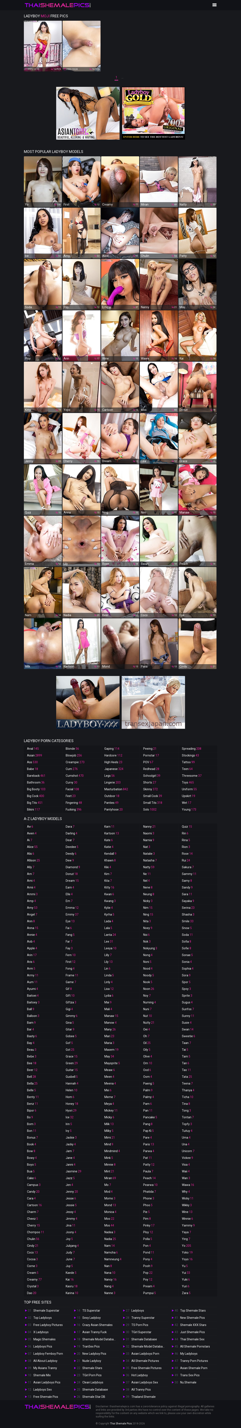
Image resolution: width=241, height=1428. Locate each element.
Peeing (150, 748)
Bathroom (36, 782)
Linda (109, 975)
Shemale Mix (42, 1375)
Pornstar (151, 755)
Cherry (33, 1225)
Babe (32, 769)
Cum (72, 769)
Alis (30, 853)
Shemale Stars (92, 1368)
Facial (72, 789)
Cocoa (32, 1259)
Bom (31, 1124)
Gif (69, 989)
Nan (108, 1266)
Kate (108, 840)
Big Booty (36, 789)
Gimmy (72, 1016)
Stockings (190, 755)
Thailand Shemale (143, 1396)
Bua (31, 1171)
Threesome (192, 775)
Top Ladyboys (42, 1317)
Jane (70, 1158)
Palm (147, 1090)
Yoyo (187, 1259)
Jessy (71, 1212)
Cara (31, 1198)
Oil (147, 1043)
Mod (108, 1191)
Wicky (187, 1198)
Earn (70, 887)
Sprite (187, 995)
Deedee (72, 847)
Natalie (149, 853)
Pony (147, 1259)
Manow (110, 1022)
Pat (147, 1158)
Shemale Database (95, 1389)
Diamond (73, 867)
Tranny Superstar (143, 1317)
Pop (147, 1272)
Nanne (109, 1293)
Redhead (151, 769)
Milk (109, 1124)
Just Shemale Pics (192, 1332)
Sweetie (188, 1036)
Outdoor (111, 796)
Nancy (110, 1279)
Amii (31, 887)
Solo (150, 809)
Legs (109, 775)
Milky (108, 1130)
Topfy (187, 1124)
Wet (186, 802)
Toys (188, 782)
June (70, 1259)
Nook (147, 982)
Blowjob (74, 755)
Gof (69, 1043)
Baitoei (33, 995)
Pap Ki (148, 1130)
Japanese (113, 769)
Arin (32, 955)
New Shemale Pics (192, 1317)
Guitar (72, 1070)
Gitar (70, 1029)
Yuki (186, 1279)
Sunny (188, 1016)
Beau (31, 1049)
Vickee (187, 1158)
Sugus (187, 1002)
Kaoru (72, 1286)
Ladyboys (137, 1310)
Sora (186, 975)
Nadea (109, 1232)
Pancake (150, 1117)
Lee (108, 941)
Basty (32, 1036)
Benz (32, 1103)
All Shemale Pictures (145, 1361)
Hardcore (113, 755)
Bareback (36, 775)
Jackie (71, 1137)
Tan (185, 1063)
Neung (148, 894)
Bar (30, 1029)
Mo (107, 1185)
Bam (31, 1022)
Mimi (109, 1137)
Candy (33, 1191)
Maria (109, 1043)
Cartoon (34, 1205)
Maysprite (112, 1063)
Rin (185, 833)
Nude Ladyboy (91, 1361)
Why (186, 1191)
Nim (147, 907)
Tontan (188, 1117)
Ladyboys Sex (42, 1389)
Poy (147, 1279)
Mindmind (112, 1151)
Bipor (31, 1110)
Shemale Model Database (99, 1339)
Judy (70, 1252)
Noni (147, 961)
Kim (108, 874)
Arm (31, 968)
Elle (69, 894)
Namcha (111, 1252)
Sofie (186, 948)
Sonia (187, 961)
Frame (72, 975)
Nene (147, 887)
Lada (108, 921)
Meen (109, 1076)
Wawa (188, 1185)
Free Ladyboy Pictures (48, 1325)
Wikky (187, 1205)
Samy (187, 880)
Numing (149, 1002)
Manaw (111, 1016)
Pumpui (149, 1293)
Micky (109, 1117)
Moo (109, 1218)
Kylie (108, 907)
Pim (147, 1218)
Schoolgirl (151, 775)
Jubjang (72, 1245)
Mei (108, 1090)
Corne (32, 1266)
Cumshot (75, 775)
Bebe (31, 1056)
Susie (187, 1022)
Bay (30, 1043)
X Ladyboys (41, 1332)
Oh (146, 1036)
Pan (147, 1110)
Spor (186, 982)
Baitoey (33, 1002)
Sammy (189, 874)
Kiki (107, 867)
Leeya (110, 948)
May (109, 1056)
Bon (31, 1130)
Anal (33, 748)
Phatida (149, 1191)
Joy (69, 1239)
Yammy (188, 1225)
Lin (107, 968)
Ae (30, 826)
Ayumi (32, 989)
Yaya (186, 1232)
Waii (186, 1171)
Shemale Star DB (93, 1396)
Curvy (71, 782)
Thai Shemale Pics (121, 1423)
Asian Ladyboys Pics (46, 1382)
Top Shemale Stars (193, 1310)
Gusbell (72, 1076)
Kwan (109, 894)
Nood (147, 968)
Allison (33, 860)
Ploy (148, 1232)
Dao (31, 1293)
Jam (70, 1151)
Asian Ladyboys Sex (144, 1382)
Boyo (31, 1164)
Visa (186, 1164)
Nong (147, 955)
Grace (72, 1056)
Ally (30, 867)
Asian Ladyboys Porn (145, 1353)
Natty (148, 867)
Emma (72, 907)
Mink (108, 1158)
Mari (109, 1036)
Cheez (32, 1218)
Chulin (33, 1239)
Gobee (71, 1036)
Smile (187, 921)
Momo (109, 1198)
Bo (30, 1117)
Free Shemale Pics (45, 1396)
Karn (109, 826)
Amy (32, 907)
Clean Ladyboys (92, 1382)
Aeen (32, 833)
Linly (108, 982)
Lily (108, 961)
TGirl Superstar (141, 1332)
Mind (108, 1144)
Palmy (148, 1097)
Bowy (32, 1158)
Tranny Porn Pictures (194, 1361)
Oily (146, 1049)
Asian (34, 755)
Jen (69, 1185)
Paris (148, 1144)
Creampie (75, 762)
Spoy (186, 989)
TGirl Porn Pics (92, 1375)
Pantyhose (113, 809)
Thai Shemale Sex (192, 1339)
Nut (147, 1016)
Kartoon (111, 833)
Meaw (109, 1070)
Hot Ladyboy (139, 1375)
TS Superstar (91, 1310)
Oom (147, 1076)
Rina (186, 840)
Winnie (187, 1218)
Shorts (149, 782)
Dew (70, 860)
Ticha (187, 1097)
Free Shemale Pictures (146, 1368)
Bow (31, 1151)
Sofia (186, 941)
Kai (70, 1279)
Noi (146, 934)
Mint (109, 1171)
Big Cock (35, 796)
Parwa (148, 1151)
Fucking (74, 809)
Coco (32, 1252)
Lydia (108, 995)
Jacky (71, 1144)
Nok (147, 941)
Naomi (148, 833)
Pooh (147, 1266)
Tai (185, 1049)
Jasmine (73, 1171)
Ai (29, 840)
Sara (187, 894)
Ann (31, 921)
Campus (34, 1185)
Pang (147, 1124)
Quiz (187, 826)
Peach (149, 1178)
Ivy (69, 1130)
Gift (70, 995)
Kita (108, 880)
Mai (108, 1002)
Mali (108, 1009)
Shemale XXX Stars (193, 1325)
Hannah (72, 1083)
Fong (70, 968)
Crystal (33, 1286)
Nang (109, 1286)
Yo (186, 1245)
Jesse (71, 1198)
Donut (72, 874)
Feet (71, 796)
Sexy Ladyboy (91, 1317)
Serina (188, 907)
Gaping (111, 748)
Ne (147, 874)
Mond (110, 1205)
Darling (71, 833)
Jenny (72, 1191)
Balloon (33, 1016)
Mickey (111, 1110)
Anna (32, 928)
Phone (148, 1198)
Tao (186, 1070)
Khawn (110, 860)
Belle (31, 1090)
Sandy (187, 887)
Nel (146, 880)
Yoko (187, 1252)
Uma (186, 1137)
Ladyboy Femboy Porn (48, 1353)
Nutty (148, 1022)
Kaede (71, 1272)
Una (185, 1144)
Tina (186, 1103)
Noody (148, 975)
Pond (148, 1252)
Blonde (72, 748)
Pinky (148, 1225)
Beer (32, 1070)
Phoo (147, 1205)
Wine (187, 1212)
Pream (149, 1286)
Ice (70, 1117)
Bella (32, 1083)
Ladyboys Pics (42, 1346)
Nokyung (150, 948)
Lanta (110, 934)
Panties (111, 802)
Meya (109, 1103)
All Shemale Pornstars (195, 1346)
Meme (109, 1097)
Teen (187, 769)
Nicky (147, 901)
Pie (146, 1212)
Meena (110, 1083)
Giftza (71, 1002)
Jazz (70, 1178)
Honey (72, 1103)
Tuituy (187, 1130)
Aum (32, 982)
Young (189, 809)
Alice (32, 847)
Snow (187, 928)
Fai (69, 928)
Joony (71, 1232)
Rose (187, 853)
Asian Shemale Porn (193, 1368)
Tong (186, 1110)
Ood (147, 1070)
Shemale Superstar (46, 1310)
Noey (147, 928)
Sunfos (188, 1009)
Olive (147, 1056)
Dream (72, 880)
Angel (32, 914)
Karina (72, 1293)
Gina (70, 1022)
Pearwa (150, 1185)
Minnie (110, 1164)
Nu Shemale (188, 1382)
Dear (70, 840)
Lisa (109, 989)
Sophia (187, 968)
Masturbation (116, 789)
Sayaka (188, 901)
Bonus (32, 1137)
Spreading (191, 748)
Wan (186, 1178)
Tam (186, 1056)
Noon (148, 989)
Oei (146, 1029)
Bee (31, 1063)
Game (71, 982)
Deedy (71, 853)
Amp (31, 901)
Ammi (32, 894)
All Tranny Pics (141, 1389)
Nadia (110, 1239)
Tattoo (188, 762)
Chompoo (35, 1232)
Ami (31, 880)
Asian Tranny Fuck (94, 1332)
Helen (71, 1090)
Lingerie (112, 782)
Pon (147, 1245)
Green (72, 1063)
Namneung (112, 1259)
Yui (186, 1272)
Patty (148, 1164)
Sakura (188, 867)
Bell (31, 1076)
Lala (108, 928)
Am (30, 874)
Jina (70, 1225)
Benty (33, 1097)
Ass (32, 762)
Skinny (150, 789)
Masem (111, 1049)
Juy (69, 1266)
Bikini (33, 809)
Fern (71, 955)
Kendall (110, 853)
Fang (70, 934)
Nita (147, 921)
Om (147, 1063)
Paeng (148, 1083)
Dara (70, 826)
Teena (187, 1083)
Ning (148, 914)
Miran (110, 1178)
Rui (186, 860)
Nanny (149, 826)
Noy (147, 995)
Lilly (108, 955)
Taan (186, 1043)
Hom (70, 1097)
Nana (109, 1272)
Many (110, 1029)
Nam (109, 1245)
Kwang (110, 901)
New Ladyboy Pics (94, 1353)
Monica (110, 1212)
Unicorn (188, 1151)
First (70, 961)
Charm (32, 1212)
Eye (70, 921)
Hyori (71, 1110)
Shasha (188, 914)
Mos (109, 1225)
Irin (69, 1124)
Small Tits (152, 802)
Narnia (148, 840)
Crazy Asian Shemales (97, 1325)
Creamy (34, 1279)
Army (32, 975)
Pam (147, 1103)
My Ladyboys (188, 1353)
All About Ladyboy (45, 1361)
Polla (147, 1239)
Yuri (185, 1286)
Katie (108, 847)
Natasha (150, 860)
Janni (70, 1164)
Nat (146, 847)
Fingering (74, 802)
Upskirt (188, 796)
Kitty (109, 887)
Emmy (72, 914)
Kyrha (109, 914)
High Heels (113, 762)
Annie (32, 934)
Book (31, 1144)
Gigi (69, 1009)
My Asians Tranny (45, 1368)
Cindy (32, 1245)
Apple (32, 948)
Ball (30, 1009)
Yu (185, 1266)
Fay (69, 948)
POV (148, 762)
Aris (31, 961)
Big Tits (35, 802)
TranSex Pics (91, 1346)
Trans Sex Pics (190, 1375)
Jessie (71, 1205)
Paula (148, 1171)
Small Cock (152, 796)
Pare (147, 1137)
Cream (32, 1272)
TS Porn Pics (139, 1325)
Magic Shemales (44, 1339)
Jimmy (71, 1218)
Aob (31, 941)
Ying (186, 1239)
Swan (187, 1029)
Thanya (188, 1090)
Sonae (187, 955)
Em (69, 901)
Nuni (147, 1009)
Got (70, 1049)
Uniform (189, 789)
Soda (187, 934)
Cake (31, 1178)
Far (69, 941)
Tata (187, 1076)
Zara (186, 1293)
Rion (186, 847)
